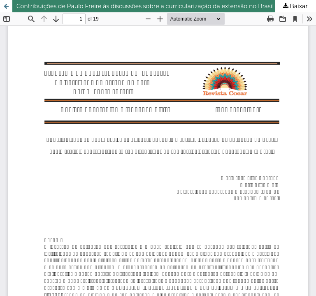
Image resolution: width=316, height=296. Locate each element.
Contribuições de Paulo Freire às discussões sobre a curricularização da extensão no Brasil (145, 6)
